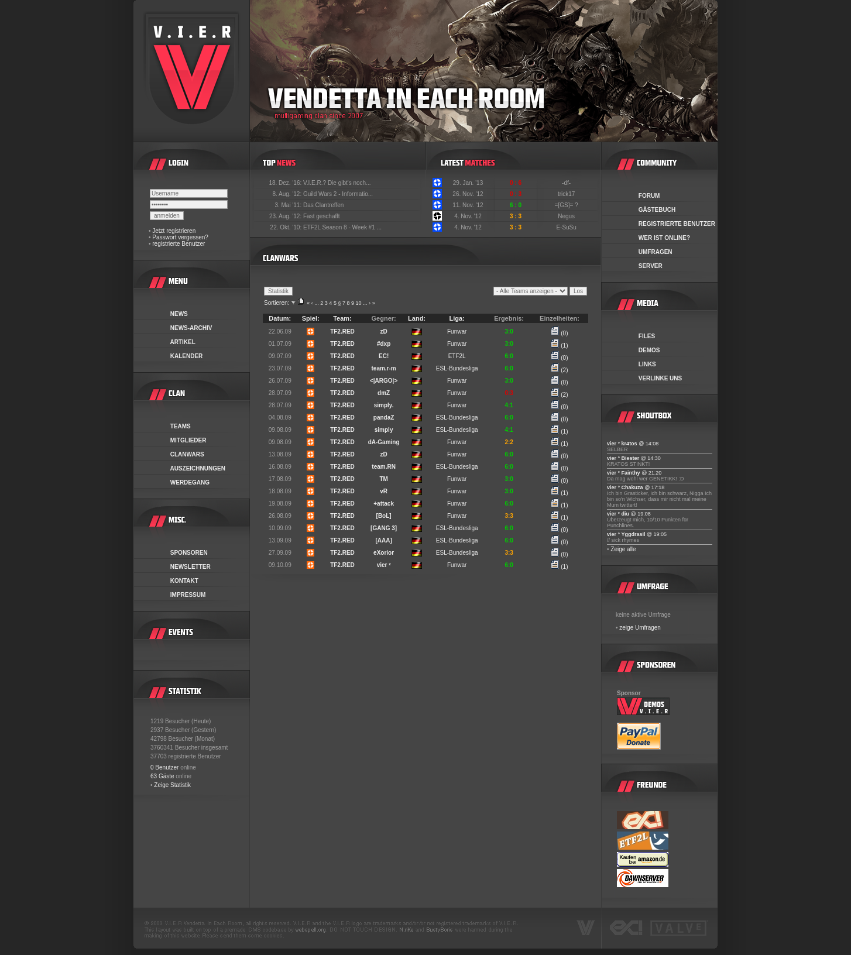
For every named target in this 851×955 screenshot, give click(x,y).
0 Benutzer (164, 767)
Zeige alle (623, 549)
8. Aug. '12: (287, 194)
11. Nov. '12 (467, 205)
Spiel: (311, 318)
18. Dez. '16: (286, 183)
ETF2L (457, 356)
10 (359, 303)
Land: (417, 318)
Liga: (457, 318)
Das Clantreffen (323, 205)
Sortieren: (276, 303)
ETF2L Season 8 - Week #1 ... (342, 227)
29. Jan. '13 (468, 183)
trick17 (567, 194)
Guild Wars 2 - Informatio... (338, 194)
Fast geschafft (321, 216)
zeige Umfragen (640, 627)
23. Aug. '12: (286, 216)
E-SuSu (567, 227)
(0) (559, 333)
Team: (342, 318)
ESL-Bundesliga (457, 368)
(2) (559, 370)
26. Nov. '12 (467, 194)
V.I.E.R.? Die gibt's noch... (337, 183)
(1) (559, 345)
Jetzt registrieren (173, 231)
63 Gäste (162, 776)
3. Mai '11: (288, 205)
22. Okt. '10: (286, 227)
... (316, 303)
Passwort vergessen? (180, 237)
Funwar (456, 331)
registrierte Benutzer (178, 244)
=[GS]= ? (567, 205)
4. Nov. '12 (468, 216)
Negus (567, 216)
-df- (567, 183)
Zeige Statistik (172, 785)
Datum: (280, 318)
